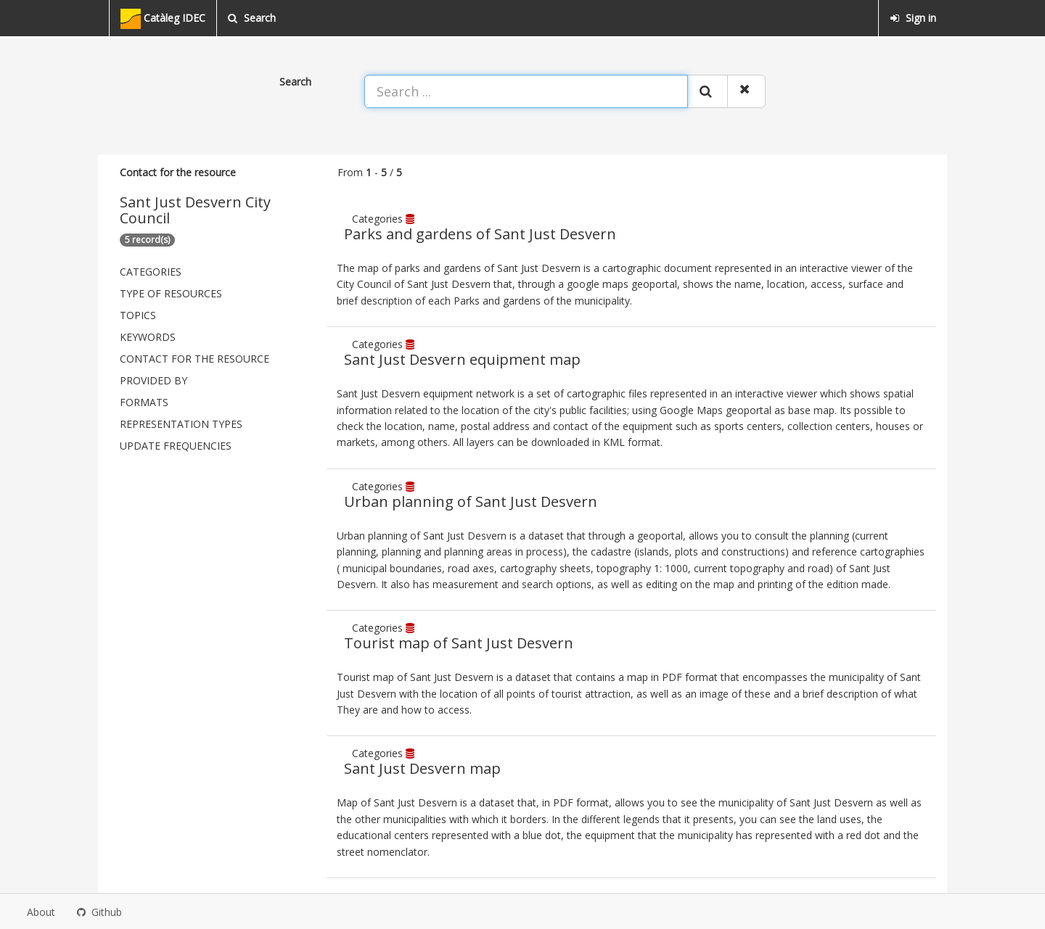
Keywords (148, 337)
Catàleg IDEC (162, 19)
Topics (138, 315)
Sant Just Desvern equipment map (462, 359)
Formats (144, 402)
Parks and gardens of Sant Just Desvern (480, 234)
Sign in (913, 18)
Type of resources (171, 293)
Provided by (153, 380)
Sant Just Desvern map (422, 768)
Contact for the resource (194, 359)
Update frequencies (175, 446)
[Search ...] (526, 91)
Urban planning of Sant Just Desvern (470, 501)
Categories (150, 271)
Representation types (181, 424)
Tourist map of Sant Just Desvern (458, 643)
